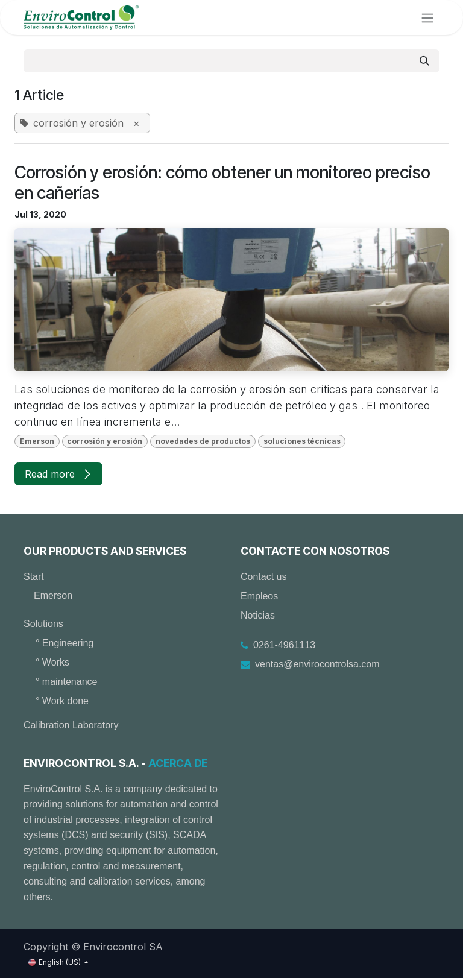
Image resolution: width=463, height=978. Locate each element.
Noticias (258, 615)
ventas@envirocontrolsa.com (317, 664)
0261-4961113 (284, 645)
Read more (58, 474)
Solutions (43, 624)
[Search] (424, 60)
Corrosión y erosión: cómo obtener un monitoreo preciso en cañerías (222, 183)
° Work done (62, 701)
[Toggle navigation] (427, 17)
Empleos (259, 596)
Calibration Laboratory (71, 725)
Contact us (263, 577)
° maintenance (66, 682)
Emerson (53, 595)
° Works (52, 662)
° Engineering (64, 643)
